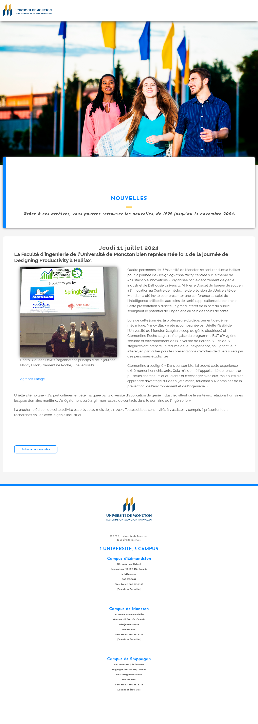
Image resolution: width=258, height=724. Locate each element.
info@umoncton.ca (129, 645)
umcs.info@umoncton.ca (129, 695)
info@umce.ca (129, 594)
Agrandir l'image (32, 399)
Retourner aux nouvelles (36, 469)
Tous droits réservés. (129, 560)
